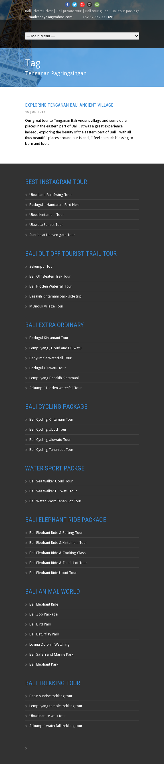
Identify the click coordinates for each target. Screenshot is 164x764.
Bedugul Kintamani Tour (48, 338)
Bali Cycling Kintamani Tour (51, 419)
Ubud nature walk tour (47, 716)
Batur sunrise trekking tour (50, 696)
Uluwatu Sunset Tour (46, 224)
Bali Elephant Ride (43, 604)
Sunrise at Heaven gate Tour (52, 235)
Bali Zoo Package (43, 614)
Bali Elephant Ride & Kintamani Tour (58, 542)
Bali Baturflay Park (44, 634)
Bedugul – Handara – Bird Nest (54, 205)
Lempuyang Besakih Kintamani (54, 378)
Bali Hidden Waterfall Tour (50, 286)
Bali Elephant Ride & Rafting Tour (56, 532)
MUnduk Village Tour (46, 306)
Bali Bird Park (40, 624)
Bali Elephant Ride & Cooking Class (57, 553)
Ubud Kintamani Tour (46, 214)
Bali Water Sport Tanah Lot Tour (55, 501)
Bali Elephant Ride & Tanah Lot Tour (58, 563)
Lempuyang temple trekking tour (55, 706)
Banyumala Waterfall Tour (50, 358)
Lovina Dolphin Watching (49, 644)
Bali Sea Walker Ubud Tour (51, 481)
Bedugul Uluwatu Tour (47, 368)
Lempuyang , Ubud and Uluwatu (55, 348)
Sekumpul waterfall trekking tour (55, 726)
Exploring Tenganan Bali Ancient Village (69, 105)
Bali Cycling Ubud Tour (47, 429)
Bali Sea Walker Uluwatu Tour (53, 491)
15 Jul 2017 (35, 112)
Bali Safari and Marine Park (51, 654)
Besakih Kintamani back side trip (55, 296)
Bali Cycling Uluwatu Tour (50, 439)
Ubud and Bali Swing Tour (50, 195)
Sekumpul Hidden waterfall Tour (55, 388)
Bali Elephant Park (43, 664)
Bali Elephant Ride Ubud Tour (53, 573)
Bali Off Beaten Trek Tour (50, 276)
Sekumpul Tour (41, 266)
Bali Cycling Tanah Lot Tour (51, 449)
